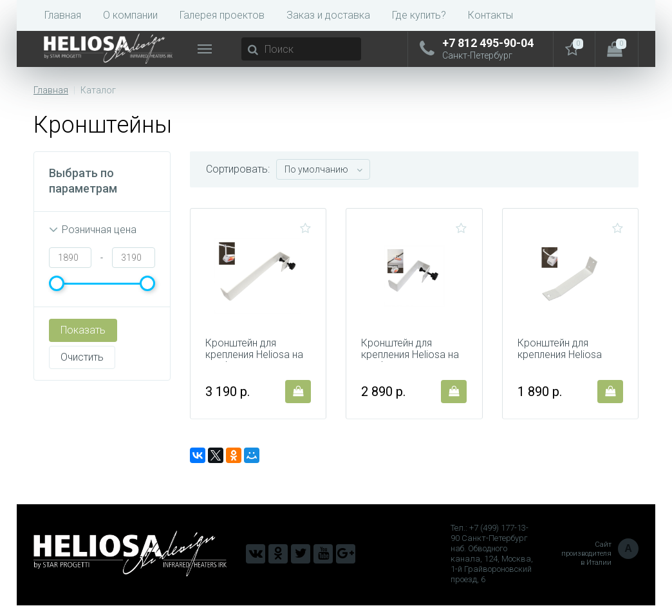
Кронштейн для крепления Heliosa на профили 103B (411, 355)
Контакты (490, 15)
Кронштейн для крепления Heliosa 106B (560, 355)
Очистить (82, 357)
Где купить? (419, 15)
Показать (83, 330)
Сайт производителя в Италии (600, 554)
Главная (62, 15)
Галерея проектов (222, 15)
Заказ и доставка (328, 15)
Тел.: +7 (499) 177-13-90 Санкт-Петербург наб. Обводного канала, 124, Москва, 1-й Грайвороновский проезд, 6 (492, 554)
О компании (130, 15)
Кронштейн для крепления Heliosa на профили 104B (255, 355)
